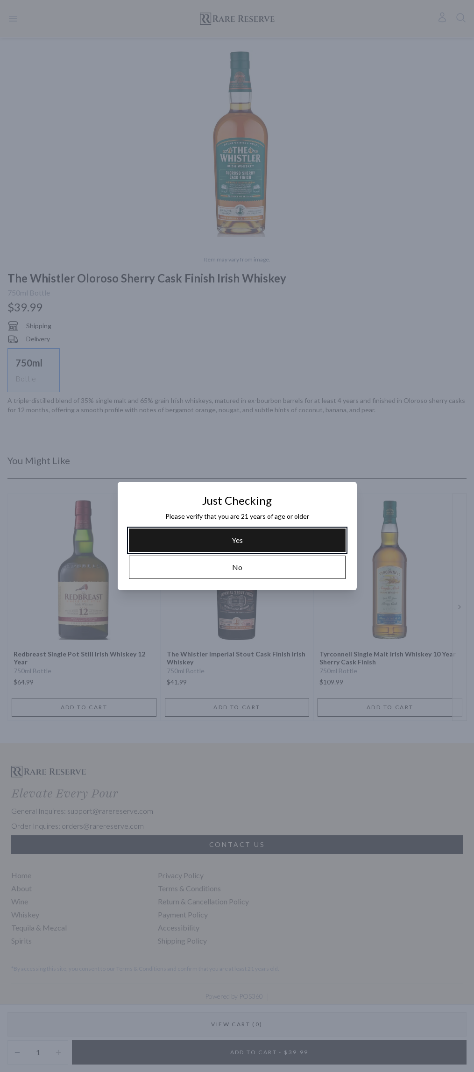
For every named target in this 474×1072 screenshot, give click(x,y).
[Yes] (237, 540)
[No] (237, 567)
